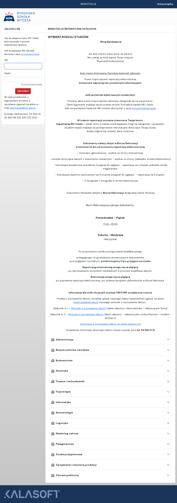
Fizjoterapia (61, 392)
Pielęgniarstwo (62, 444)
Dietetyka (59, 371)
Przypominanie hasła (31, 84)
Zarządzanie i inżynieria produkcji (74, 465)
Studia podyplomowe (66, 454)
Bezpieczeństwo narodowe (70, 350)
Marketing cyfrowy (64, 433)
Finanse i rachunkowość (68, 381)
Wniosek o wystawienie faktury (88, 308)
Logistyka (59, 423)
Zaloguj (23, 91)
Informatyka (61, 402)
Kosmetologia (62, 412)
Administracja (62, 339)
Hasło (7, 73)
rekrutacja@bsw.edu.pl (23, 107)
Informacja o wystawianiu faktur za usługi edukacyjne (110, 324)
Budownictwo (62, 360)
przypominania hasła (30, 54)
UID (6, 60)
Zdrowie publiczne (65, 475)
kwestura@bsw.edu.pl (85, 302)
